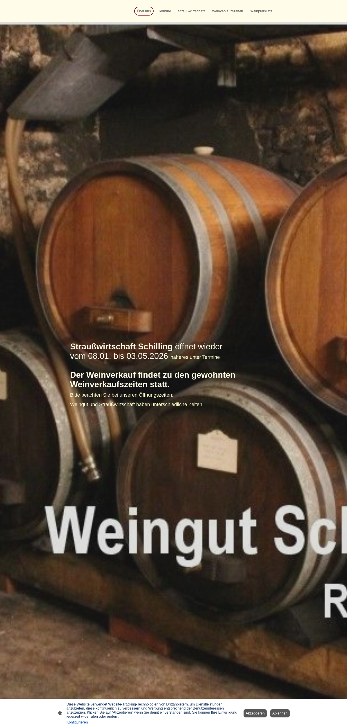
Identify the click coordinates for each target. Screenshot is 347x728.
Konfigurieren (77, 722)
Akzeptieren (255, 713)
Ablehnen (280, 713)
